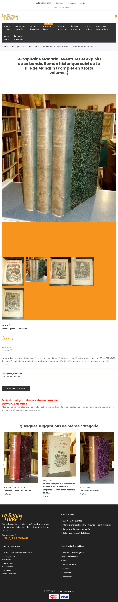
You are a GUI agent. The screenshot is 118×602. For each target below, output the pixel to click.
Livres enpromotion (75, 28)
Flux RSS (65, 569)
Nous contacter (68, 565)
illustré (17, 377)
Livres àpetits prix (61, 28)
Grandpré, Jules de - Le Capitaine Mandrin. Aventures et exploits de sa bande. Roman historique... (54, 46)
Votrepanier (7, 38)
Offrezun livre (88, 28)
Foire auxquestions (18, 38)
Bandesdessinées (34, 28)
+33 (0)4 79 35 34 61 (43, 3)
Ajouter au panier (16, 388)
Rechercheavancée (20, 28)
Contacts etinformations (102, 28)
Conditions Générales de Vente (76, 529)
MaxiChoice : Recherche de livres (18, 553)
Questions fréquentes (72, 521)
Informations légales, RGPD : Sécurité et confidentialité (86, 525)
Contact (59, 3)
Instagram (66, 577)
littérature (8, 377)
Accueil (6, 46)
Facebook (72, 3)
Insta (83, 3)
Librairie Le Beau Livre (65, 591)
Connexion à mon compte (60, 7)
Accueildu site (7, 28)
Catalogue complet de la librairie (77, 533)
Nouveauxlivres (48, 27)
